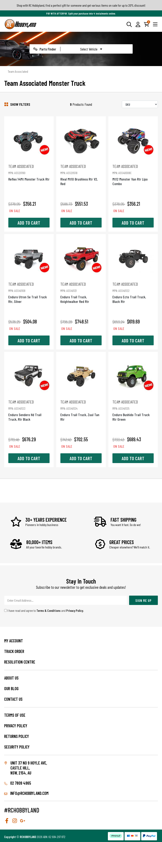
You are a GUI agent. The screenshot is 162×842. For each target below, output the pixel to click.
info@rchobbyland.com (26, 793)
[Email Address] (65, 600)
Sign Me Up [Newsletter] (143, 600)
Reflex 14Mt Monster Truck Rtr (29, 172)
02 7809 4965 (17, 783)
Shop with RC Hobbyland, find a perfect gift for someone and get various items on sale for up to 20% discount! (81, 5)
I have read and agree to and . (44, 610)
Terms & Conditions (48, 610)
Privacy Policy (74, 610)
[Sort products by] (140, 104)
